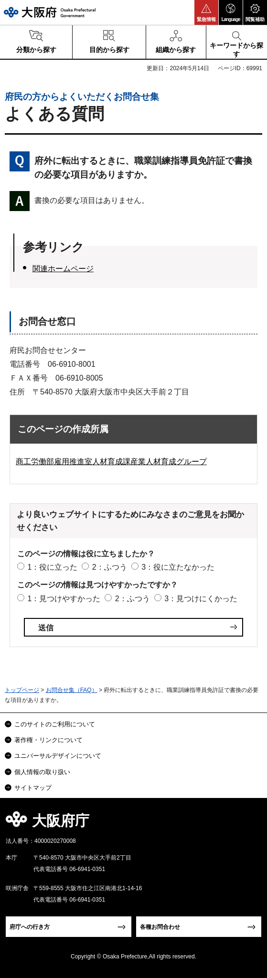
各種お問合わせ (160, 927)
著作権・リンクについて (48, 740)
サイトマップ (33, 787)
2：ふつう (109, 567)
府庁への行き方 (30, 927)
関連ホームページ (63, 269)
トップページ (22, 690)
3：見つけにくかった (200, 599)
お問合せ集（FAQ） (71, 690)
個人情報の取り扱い (42, 772)
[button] (206, 12)
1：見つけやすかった (63, 599)
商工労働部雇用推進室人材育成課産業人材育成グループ (111, 461)
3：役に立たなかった (177, 567)
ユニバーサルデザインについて (57, 755)
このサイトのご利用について (54, 724)
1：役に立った (52, 567)
